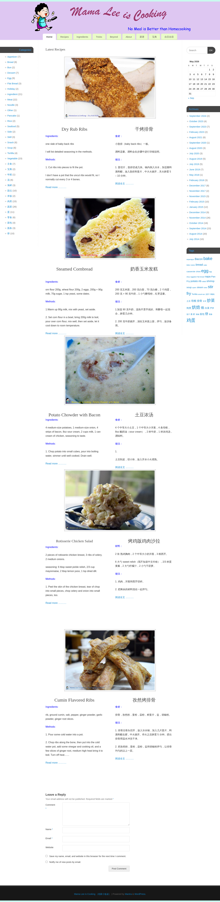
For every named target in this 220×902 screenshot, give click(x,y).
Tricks (99, 36)
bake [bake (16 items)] (207, 258)
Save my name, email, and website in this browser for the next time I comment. (87, 856)
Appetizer (12, 56)
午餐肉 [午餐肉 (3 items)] (212, 294)
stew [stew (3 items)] (205, 287)
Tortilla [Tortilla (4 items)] (194, 294)
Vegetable (12, 158)
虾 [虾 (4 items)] (194, 314)
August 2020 (195, 148)
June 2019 (194, 169)
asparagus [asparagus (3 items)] (190, 259)
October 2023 (196, 121)
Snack (10, 142)
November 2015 (197, 196)
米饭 (9, 196)
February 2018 (196, 180)
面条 (9, 228)
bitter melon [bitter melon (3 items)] (191, 265)
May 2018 (194, 175)
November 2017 (197, 191)
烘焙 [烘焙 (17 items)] (196, 307)
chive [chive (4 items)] (198, 271)
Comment (50, 807)
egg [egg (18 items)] (204, 270)
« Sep (191, 98)
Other (10, 110)
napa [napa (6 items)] (208, 276)
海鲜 (9, 185)
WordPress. (140, 894)
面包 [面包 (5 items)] (202, 314)
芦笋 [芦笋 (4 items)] (212, 308)
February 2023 (196, 132)
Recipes (64, 36)
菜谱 (142, 36)
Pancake (11, 115)
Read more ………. (56, 187)
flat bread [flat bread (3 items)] (200, 277)
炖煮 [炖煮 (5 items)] (189, 308)
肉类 (9, 201)
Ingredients (82, 36)
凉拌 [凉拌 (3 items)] (207, 294)
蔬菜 (9, 206)
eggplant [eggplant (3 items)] (194, 277)
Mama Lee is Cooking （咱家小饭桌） (92, 894)
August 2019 (195, 158)
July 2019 (194, 164)
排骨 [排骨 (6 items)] (199, 300)
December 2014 (197, 212)
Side (9, 131)
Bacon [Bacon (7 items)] (199, 259)
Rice (9, 121)
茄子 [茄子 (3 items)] (188, 314)
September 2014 (197, 228)
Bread (10, 62)
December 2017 (197, 185)
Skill (9, 137)
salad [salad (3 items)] (204, 281)
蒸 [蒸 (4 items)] (192, 314)
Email (49, 838)
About (129, 36)
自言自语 (169, 36)
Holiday (11, 89)
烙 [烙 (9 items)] (202, 307)
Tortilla (10, 153)
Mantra (128, 894)
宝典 (154, 36)
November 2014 (197, 217)
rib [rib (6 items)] (199, 281)
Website (49, 847)
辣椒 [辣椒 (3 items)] (197, 314)
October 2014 (196, 223)
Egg (9, 78)
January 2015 (196, 207)
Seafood (11, 126)
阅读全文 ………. (124, 183)
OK (210, 50)
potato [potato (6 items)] (194, 281)
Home (49, 36)
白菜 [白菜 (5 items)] (207, 308)
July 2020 (194, 153)
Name (49, 829)
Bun (9, 67)
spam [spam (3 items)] (194, 287)
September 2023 (197, 126)
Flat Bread (12, 83)
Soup (10, 147)
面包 (9, 222)
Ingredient (12, 94)
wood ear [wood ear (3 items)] (201, 294)
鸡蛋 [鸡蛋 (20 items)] (191, 320)
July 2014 (194, 239)
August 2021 (195, 137)
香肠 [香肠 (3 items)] (210, 314)
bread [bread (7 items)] (199, 264)
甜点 (9, 190)
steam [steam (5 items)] (200, 287)
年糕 (9, 174)
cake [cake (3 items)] (205, 265)
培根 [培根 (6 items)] (193, 300)
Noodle (11, 105)
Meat (9, 99)
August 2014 (195, 233)
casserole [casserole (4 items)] (191, 271)
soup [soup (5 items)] (189, 287)
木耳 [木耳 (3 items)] (204, 301)
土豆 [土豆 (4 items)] (189, 301)
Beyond (114, 36)
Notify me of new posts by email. (65, 862)
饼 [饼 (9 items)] (206, 314)
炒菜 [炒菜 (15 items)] (211, 300)
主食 (9, 163)
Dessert (11, 72)
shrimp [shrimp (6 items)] (210, 281)
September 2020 (197, 142)
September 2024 (197, 116)
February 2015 (196, 201)
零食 (9, 217)
